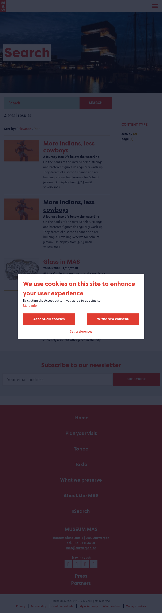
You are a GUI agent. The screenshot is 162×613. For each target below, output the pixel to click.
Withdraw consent (113, 319)
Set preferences (81, 331)
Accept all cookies (49, 319)
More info (30, 305)
